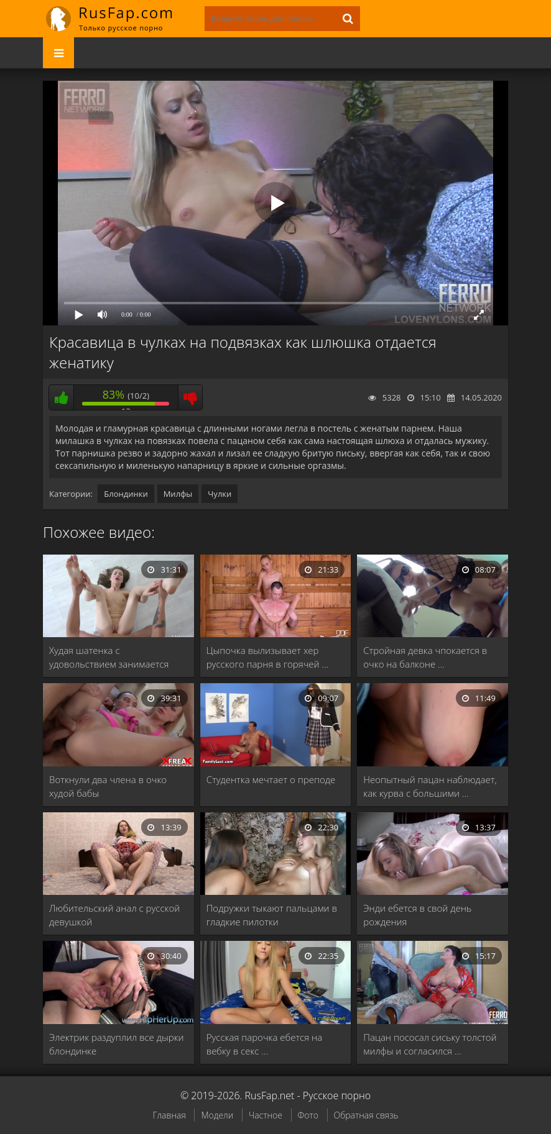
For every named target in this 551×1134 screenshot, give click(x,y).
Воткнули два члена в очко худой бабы (108, 786)
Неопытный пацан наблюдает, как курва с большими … (429, 786)
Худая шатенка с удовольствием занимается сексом (109, 657)
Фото (308, 1115)
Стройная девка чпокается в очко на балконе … (425, 657)
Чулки (219, 493)
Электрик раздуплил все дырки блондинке (116, 1044)
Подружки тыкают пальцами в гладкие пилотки (271, 915)
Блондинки (125, 493)
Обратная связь (366, 1115)
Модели (217, 1115)
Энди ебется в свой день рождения (417, 915)
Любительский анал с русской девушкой (114, 915)
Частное (265, 1115)
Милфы (178, 493)
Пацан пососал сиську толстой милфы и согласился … (429, 1044)
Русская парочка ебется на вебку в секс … (264, 1044)
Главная (168, 1115)
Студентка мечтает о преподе (271, 779)
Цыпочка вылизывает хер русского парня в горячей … (267, 657)
